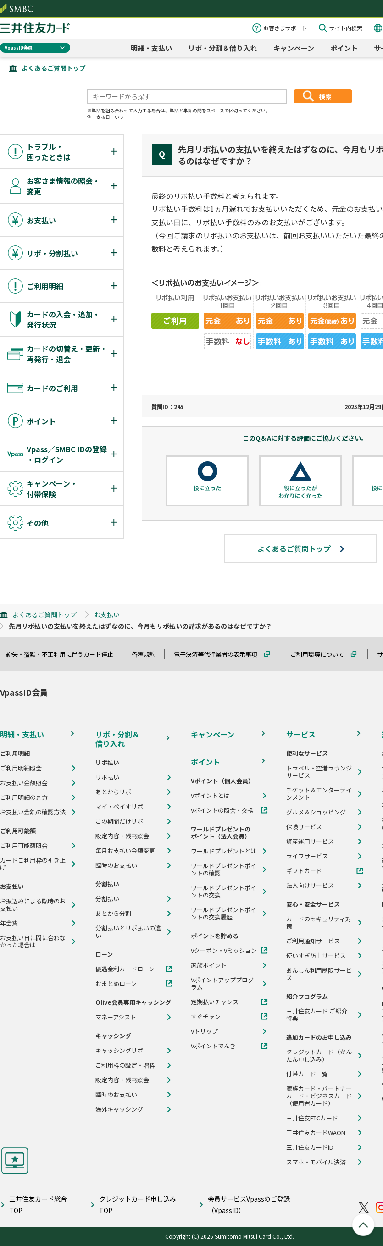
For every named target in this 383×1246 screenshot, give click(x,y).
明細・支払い (151, 48)
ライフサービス (307, 856)
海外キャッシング (119, 1109)
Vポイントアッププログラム (222, 983)
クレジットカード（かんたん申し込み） (319, 1055)
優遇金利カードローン (125, 969)
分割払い (107, 899)
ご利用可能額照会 (24, 845)
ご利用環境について (321, 654)
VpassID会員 (19, 47)
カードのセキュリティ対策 (318, 922)
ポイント (344, 48)
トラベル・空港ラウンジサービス (319, 771)
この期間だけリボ (119, 821)
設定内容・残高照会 (122, 836)
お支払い (107, 614)
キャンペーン (293, 48)
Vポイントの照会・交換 (222, 810)
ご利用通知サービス (313, 941)
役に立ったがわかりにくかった (300, 492)
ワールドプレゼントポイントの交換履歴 (223, 913)
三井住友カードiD (309, 1147)
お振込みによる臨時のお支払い (33, 904)
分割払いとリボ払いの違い (128, 932)
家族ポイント (209, 965)
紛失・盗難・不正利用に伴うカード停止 (63, 654)
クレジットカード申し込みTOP (137, 1204)
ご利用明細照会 (21, 768)
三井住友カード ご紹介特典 (316, 1015)
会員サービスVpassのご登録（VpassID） (249, 1204)
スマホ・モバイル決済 (316, 1162)
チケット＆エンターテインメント (319, 793)
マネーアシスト (115, 1017)
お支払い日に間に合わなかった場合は (33, 941)
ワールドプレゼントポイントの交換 (223, 891)
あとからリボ (113, 792)
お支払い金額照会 (24, 782)
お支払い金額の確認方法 (33, 812)
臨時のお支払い (116, 865)
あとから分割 (113, 913)
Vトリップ (204, 1031)
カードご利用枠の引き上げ (33, 864)
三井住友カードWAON (315, 1132)
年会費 (9, 923)
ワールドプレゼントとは (223, 851)
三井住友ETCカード (312, 1118)
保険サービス (304, 827)
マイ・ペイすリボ (119, 806)
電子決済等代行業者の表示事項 (219, 654)
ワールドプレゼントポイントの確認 (223, 869)
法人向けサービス (310, 885)
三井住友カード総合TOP (38, 1204)
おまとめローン (116, 983)
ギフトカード (304, 871)
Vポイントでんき (213, 1046)
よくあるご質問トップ (54, 67)
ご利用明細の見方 (24, 797)
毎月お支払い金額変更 (125, 850)
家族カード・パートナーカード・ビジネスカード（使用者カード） (319, 1096)
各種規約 (147, 654)
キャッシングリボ (119, 1050)
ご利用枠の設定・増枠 (125, 1065)
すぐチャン (206, 1016)
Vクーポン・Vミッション (224, 950)
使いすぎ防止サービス (316, 955)
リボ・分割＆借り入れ (222, 48)
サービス (301, 734)
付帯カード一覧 (307, 1074)
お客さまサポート (285, 28)
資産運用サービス (310, 841)
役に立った (207, 488)
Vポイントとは (210, 795)
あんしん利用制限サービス (319, 974)
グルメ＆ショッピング (316, 812)
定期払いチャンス (215, 1002)
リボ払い (107, 777)
